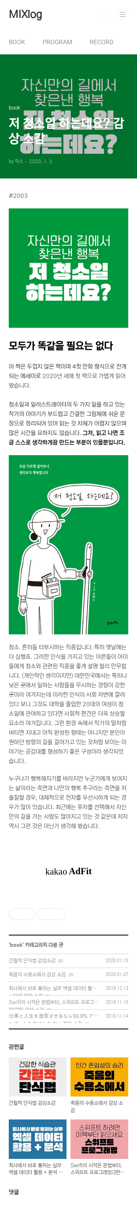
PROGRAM (57, 42)
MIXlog (25, 14)
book (16, 945)
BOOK (17, 42)
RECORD (101, 42)
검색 (106, 14)
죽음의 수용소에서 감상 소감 (37, 974)
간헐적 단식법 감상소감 (32, 961)
